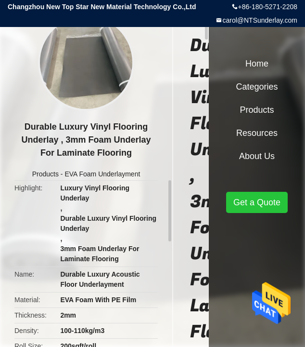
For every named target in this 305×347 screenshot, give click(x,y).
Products (45, 174)
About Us (257, 156)
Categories (257, 87)
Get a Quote (256, 202)
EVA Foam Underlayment (102, 174)
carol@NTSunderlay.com (259, 20)
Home (256, 63)
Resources (257, 133)
